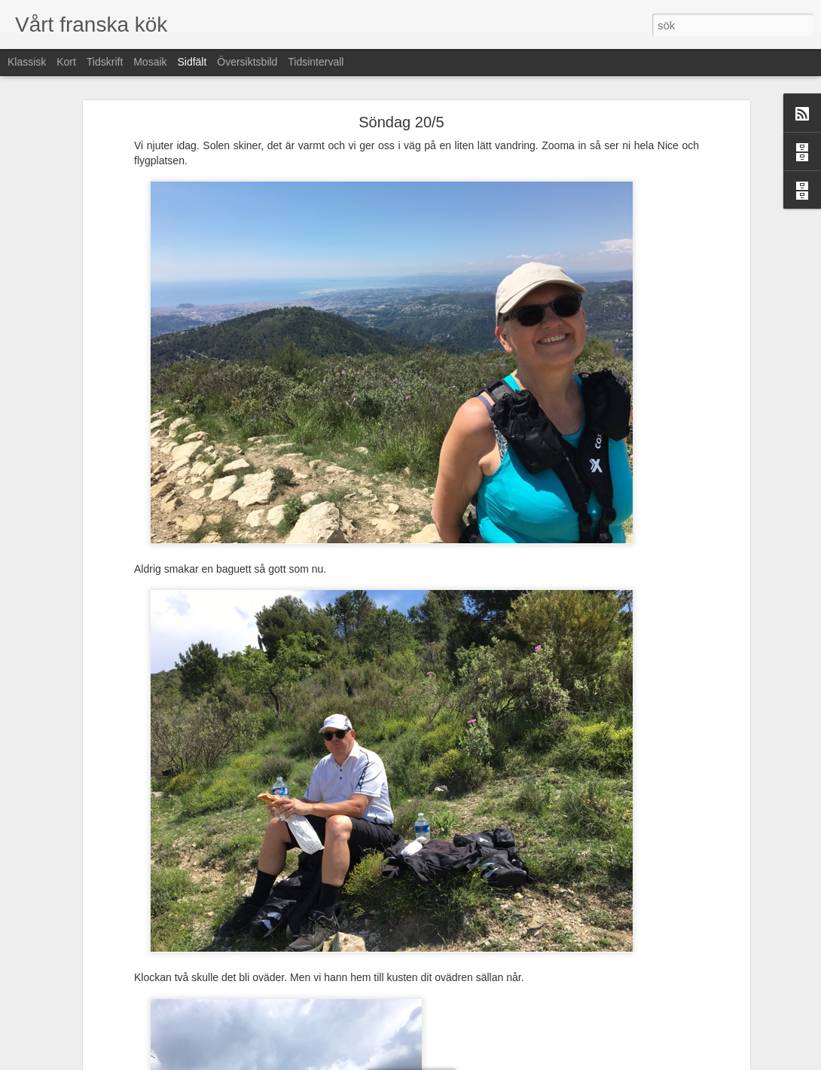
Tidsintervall (315, 62)
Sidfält (191, 62)
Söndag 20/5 (401, 122)
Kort (66, 62)
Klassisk (27, 62)
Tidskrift (105, 62)
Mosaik (149, 62)
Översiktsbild (247, 62)
